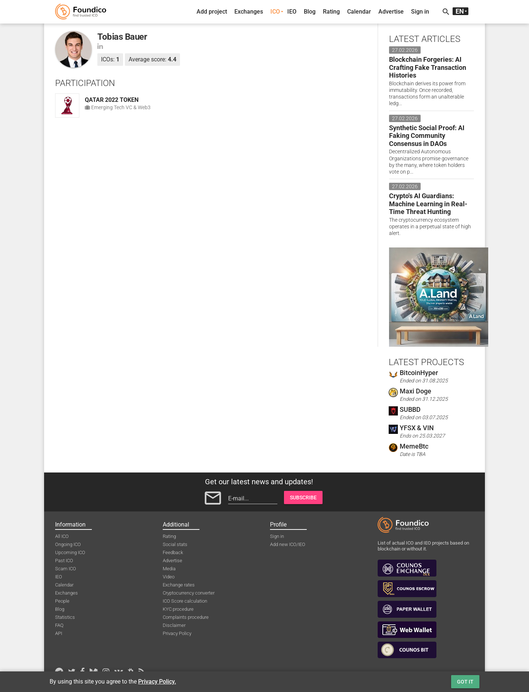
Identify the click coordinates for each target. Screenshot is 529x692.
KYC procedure (178, 609)
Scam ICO (65, 568)
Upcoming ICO (70, 552)
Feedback (173, 552)
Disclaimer (174, 625)
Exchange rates (179, 585)
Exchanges (248, 11)
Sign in (420, 11)
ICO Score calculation (185, 601)
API (58, 633)
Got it (465, 682)
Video (168, 576)
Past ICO (64, 560)
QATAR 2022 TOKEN (111, 99)
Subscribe (303, 497)
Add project (212, 11)
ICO (275, 11)
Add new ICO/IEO (287, 544)
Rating (331, 11)
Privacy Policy (177, 633)
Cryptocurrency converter (189, 593)
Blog (310, 11)
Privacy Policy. (157, 681)
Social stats (175, 544)
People (62, 601)
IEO (291, 11)
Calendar (359, 11)
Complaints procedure (186, 617)
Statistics (65, 617)
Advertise (391, 11)
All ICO (62, 536)
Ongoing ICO (68, 544)
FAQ (59, 625)
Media (169, 568)
